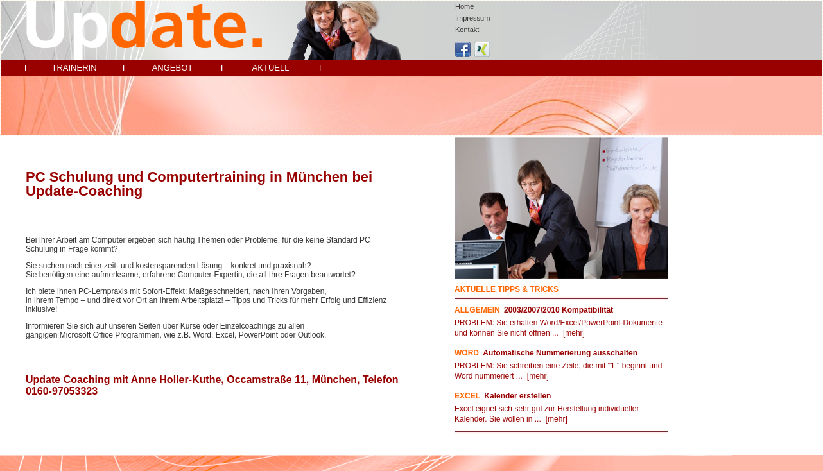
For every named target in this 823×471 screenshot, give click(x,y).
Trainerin (73, 68)
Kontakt (467, 29)
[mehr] (574, 333)
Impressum (472, 18)
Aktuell (271, 68)
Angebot (172, 68)
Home (464, 6)
